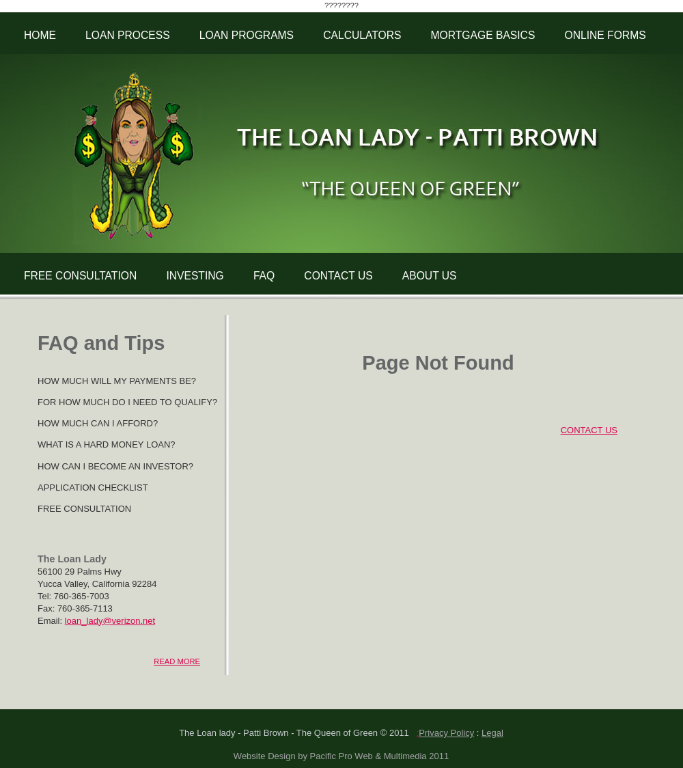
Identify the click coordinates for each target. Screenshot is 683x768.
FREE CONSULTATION (80, 276)
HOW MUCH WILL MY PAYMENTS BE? (117, 381)
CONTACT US (338, 276)
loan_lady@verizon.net (110, 621)
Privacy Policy (446, 733)
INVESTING (194, 276)
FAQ (264, 276)
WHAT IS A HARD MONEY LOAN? (107, 444)
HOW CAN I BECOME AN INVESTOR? (115, 466)
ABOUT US (429, 276)
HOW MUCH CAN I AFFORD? (98, 423)
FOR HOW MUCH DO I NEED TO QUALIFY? (127, 402)
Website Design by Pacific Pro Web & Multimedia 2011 (341, 756)
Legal (492, 733)
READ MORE (177, 661)
